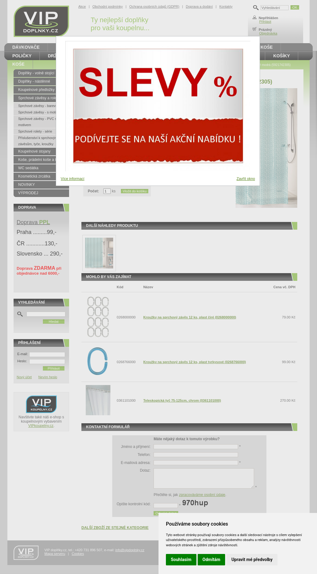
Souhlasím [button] (181, 559)
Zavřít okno (246, 179)
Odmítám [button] (211, 559)
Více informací (72, 179)
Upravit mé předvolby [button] (251, 559)
